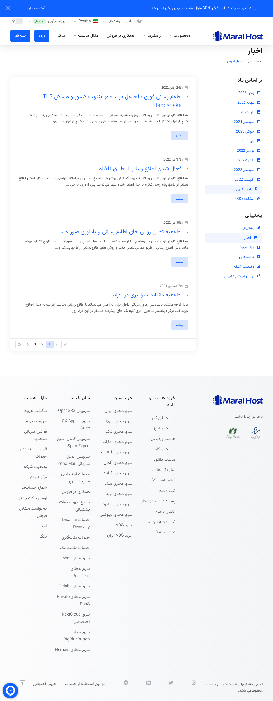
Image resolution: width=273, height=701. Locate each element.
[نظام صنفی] (233, 433)
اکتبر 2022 (249, 160)
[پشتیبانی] (111, 21)
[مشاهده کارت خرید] (138, 21)
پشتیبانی (251, 228)
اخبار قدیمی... (244, 189)
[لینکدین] (143, 687)
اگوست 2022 (247, 180)
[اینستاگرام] (188, 687)
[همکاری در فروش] (121, 35)
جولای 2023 (248, 132)
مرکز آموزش (249, 247)
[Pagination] (65, 344)
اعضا (259, 61)
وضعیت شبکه (247, 267)
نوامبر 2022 (248, 151)
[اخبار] (127, 21)
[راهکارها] (152, 35)
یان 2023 (250, 141)
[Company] (86, 35)
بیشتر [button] (179, 135)
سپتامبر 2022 (247, 170)
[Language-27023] (85, 21)
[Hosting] (179, 35)
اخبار (249, 61)
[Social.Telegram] (121, 687)
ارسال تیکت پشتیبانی (242, 276)
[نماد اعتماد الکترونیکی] (255, 433)
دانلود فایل (249, 257)
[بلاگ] (61, 35)
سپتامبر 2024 (247, 122)
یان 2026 (250, 112)
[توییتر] (166, 687)
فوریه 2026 (248, 103)
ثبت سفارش (36, 8)
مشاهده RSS (247, 199)
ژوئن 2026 (249, 93)
